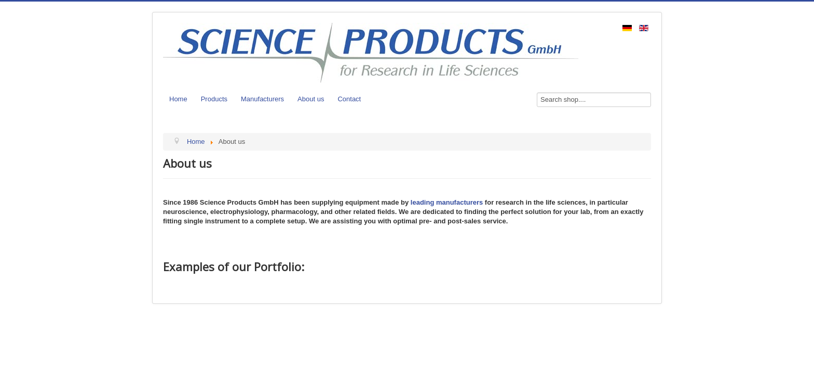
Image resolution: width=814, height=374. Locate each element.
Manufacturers (262, 99)
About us (310, 99)
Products (214, 99)
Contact (349, 99)
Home (178, 99)
